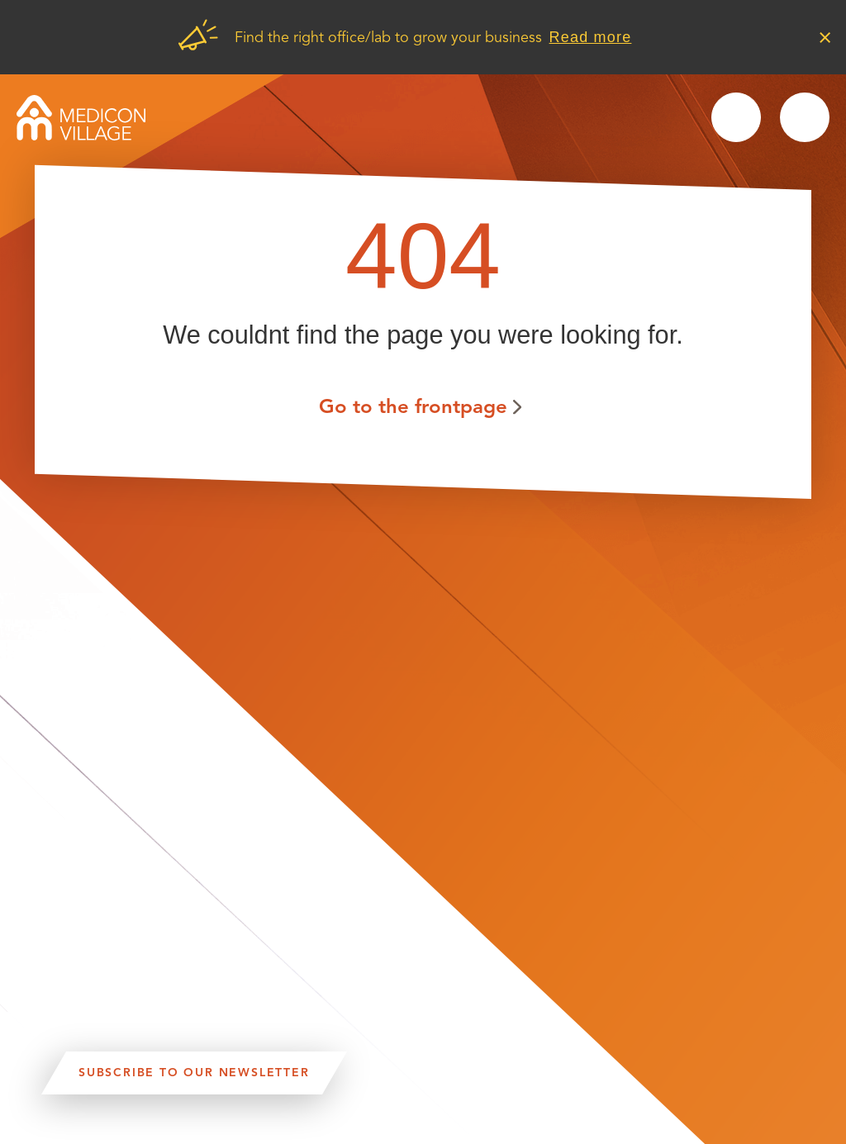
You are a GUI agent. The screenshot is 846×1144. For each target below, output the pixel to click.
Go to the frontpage (413, 406)
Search (736, 117)
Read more (590, 37)
